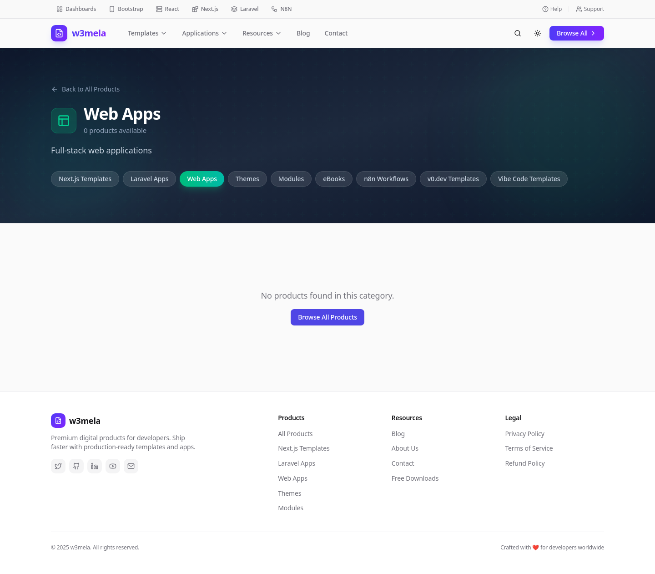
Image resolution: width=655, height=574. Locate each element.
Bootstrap (126, 9)
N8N (281, 9)
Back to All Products (85, 89)
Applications (204, 33)
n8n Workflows (386, 178)
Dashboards (76, 9)
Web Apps (202, 178)
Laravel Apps (150, 178)
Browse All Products (327, 317)
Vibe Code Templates (529, 178)
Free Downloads (415, 478)
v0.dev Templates (453, 178)
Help (552, 9)
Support (590, 9)
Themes (247, 178)
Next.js (205, 9)
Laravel (244, 9)
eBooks (334, 178)
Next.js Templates (85, 178)
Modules (291, 178)
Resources (262, 33)
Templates (148, 33)
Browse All (577, 33)
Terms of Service (529, 448)
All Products (295, 433)
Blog (303, 33)
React (167, 9)
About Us (405, 448)
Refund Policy (524, 463)
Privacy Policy (524, 433)
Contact (336, 33)
